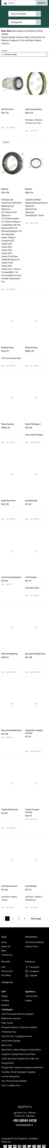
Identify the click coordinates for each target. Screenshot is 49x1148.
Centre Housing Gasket (11, 577)
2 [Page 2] (13, 919)
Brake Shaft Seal (8, 500)
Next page (36, 918)
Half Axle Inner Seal (9, 886)
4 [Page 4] (24, 919)
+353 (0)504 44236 (24, 1120)
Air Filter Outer (7, 109)
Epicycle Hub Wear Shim (35, 653)
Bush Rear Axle (31, 500)
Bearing (4, 189)
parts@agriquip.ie (24, 1124)
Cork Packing (31, 577)
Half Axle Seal (31, 886)
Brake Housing (31, 347)
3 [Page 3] (18, 919)
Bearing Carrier (7, 347)
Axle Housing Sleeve (33, 109)
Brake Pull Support (33, 424)
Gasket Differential (9, 809)
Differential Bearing (9, 653)
